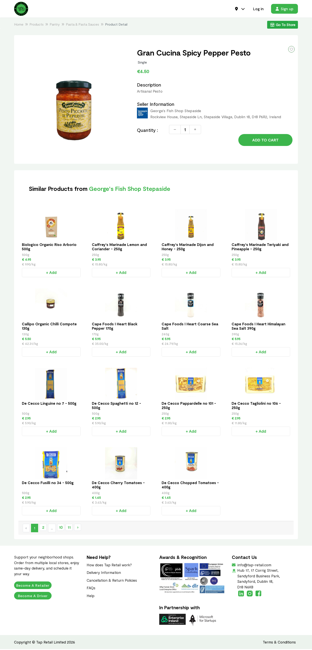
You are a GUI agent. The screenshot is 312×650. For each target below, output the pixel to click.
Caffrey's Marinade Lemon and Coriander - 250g (119, 247)
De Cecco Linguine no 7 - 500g (49, 404)
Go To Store (282, 25)
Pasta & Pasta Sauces (82, 25)
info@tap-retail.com (254, 565)
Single (142, 63)
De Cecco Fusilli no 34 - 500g (48, 483)
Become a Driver (33, 596)
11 (69, 528)
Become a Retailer (33, 586)
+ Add (51, 273)
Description (149, 85)
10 (61, 528)
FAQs (91, 588)
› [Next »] (77, 528)
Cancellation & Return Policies (112, 581)
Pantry (55, 25)
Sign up (284, 9)
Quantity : (147, 131)
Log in (258, 9)
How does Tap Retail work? (109, 565)
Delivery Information (104, 573)
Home (18, 25)
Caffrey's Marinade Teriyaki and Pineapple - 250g (260, 247)
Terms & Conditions (279, 643)
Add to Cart (265, 141)
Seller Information (155, 105)
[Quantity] (185, 130)
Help (90, 596)
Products (36, 25)
